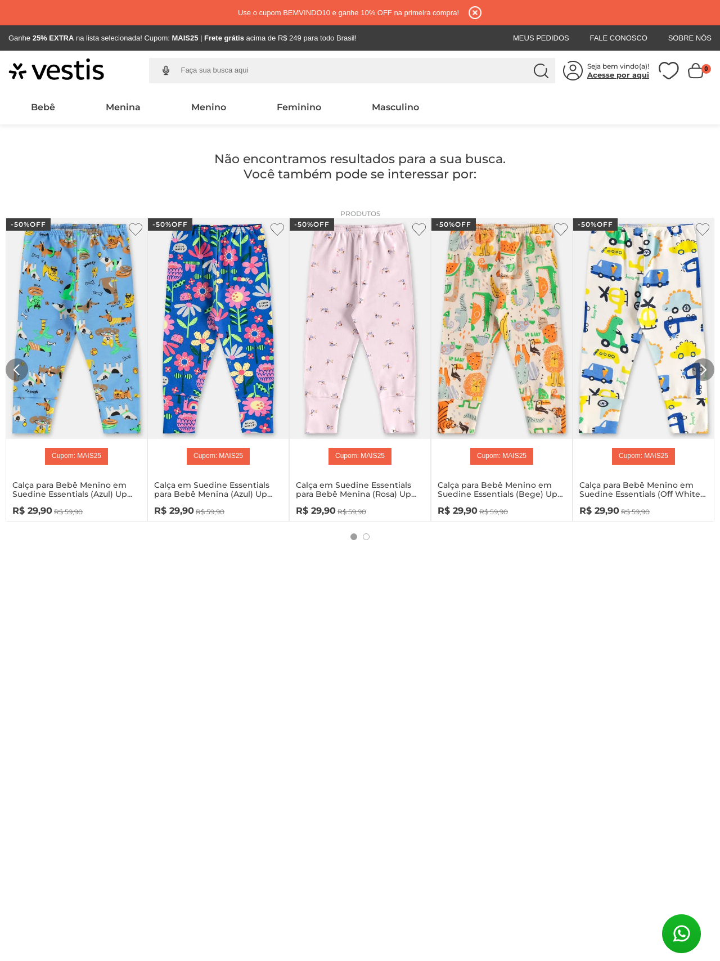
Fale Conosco (618, 38)
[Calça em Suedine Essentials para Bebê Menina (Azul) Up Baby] (218, 367)
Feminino (299, 107)
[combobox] (360, 71)
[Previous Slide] (17, 369)
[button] (165, 70)
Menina (123, 107)
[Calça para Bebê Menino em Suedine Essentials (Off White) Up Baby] (643, 367)
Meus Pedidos (541, 38)
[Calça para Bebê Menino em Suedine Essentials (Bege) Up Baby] (501, 367)
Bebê (43, 107)
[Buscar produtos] (541, 71)
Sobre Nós (690, 38)
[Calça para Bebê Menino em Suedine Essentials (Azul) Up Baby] (76, 367)
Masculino (395, 107)
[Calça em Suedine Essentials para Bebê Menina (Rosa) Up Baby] (360, 367)
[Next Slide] (703, 369)
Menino (208, 107)
